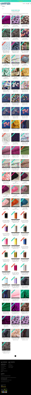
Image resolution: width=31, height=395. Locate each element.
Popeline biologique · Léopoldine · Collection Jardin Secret (6, 90)
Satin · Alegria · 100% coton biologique (6, 64)
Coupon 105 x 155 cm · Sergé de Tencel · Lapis (6, 299)
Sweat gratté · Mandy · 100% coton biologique (15, 103)
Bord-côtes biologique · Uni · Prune (6, 195)
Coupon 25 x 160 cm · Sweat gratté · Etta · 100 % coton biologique (15, 325)
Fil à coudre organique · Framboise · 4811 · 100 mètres (15, 273)
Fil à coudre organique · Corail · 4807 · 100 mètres (6, 273)
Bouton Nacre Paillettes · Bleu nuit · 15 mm (6, 116)
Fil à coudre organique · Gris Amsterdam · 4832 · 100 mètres (15, 234)
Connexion (24, 3)
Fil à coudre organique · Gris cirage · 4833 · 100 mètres (24, 234)
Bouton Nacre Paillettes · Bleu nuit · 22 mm (15, 116)
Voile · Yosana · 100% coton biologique (25, 77)
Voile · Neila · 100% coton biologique (6, 77)
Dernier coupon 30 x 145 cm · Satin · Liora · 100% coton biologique (15, 339)
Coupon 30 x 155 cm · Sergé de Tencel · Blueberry (6, 338)
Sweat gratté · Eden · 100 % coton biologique (15, 38)
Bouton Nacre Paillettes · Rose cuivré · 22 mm (6, 129)
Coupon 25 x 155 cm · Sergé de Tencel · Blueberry (25, 286)
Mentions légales (10, 367)
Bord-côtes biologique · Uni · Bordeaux (25, 182)
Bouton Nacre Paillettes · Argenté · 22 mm (15, 90)
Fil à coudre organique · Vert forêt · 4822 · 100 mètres (6, 260)
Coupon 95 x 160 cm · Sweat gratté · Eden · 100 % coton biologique (6, 352)
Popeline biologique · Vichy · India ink (25, 64)
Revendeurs (2, 369)
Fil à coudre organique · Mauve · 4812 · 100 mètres (15, 286)
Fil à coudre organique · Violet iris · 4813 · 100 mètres (6, 234)
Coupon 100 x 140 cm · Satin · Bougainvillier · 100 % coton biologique (15, 312)
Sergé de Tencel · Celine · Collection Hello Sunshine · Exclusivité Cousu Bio (25, 169)
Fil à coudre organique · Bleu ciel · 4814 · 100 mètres (6, 286)
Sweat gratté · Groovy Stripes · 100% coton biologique (25, 90)
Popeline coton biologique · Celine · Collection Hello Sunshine (25, 51)
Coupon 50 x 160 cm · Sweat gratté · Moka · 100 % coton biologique (25, 312)
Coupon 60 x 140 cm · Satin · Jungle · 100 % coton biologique (25, 299)
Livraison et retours (3, 368)
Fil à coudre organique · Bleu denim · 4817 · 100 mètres (24, 247)
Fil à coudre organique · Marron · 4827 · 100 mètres (25, 260)
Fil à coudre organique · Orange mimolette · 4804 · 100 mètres (15, 221)
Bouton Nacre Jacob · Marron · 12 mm (25, 103)
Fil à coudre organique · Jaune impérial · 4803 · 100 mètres (15, 247)
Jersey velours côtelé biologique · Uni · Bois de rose (6, 156)
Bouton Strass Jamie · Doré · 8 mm (6, 103)
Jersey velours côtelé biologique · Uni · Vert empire (25, 156)
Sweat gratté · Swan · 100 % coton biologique (6, 38)
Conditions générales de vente (4, 371)
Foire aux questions (3, 366)
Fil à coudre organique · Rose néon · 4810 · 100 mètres (6, 247)
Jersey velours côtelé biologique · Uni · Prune (15, 155)
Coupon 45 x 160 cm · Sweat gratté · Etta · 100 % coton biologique (25, 325)
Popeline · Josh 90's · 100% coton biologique (15, 142)
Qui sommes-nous (10, 366)
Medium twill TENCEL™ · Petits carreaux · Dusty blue (15, 51)
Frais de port (2, 367)
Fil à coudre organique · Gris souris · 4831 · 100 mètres (24, 273)
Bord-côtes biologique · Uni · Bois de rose (25, 195)
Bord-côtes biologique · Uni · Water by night (25, 208)
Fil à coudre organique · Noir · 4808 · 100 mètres (6, 221)
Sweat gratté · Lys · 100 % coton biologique (25, 38)
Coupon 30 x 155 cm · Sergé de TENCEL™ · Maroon (25, 338)
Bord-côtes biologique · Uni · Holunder (15, 195)
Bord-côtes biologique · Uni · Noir (15, 182)
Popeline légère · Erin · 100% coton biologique (6, 51)
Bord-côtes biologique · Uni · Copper (15, 208)
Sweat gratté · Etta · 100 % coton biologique (15, 25)
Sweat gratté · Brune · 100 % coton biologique (25, 25)
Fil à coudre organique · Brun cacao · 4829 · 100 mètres (24, 221)
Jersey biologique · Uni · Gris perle (6, 142)
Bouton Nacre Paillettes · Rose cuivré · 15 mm (25, 116)
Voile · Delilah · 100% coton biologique (15, 77)
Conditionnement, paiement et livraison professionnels (3, 364)
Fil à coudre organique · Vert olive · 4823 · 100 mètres (15, 260)
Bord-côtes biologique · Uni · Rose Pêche (6, 208)
